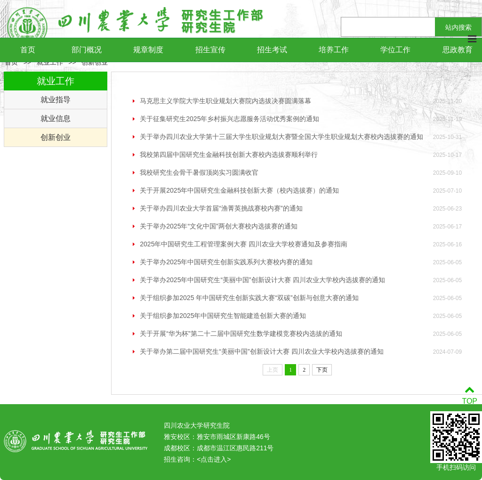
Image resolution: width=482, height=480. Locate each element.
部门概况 (87, 50)
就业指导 (55, 100)
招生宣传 (210, 50)
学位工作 (395, 50)
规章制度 (148, 50)
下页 (322, 369)
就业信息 (55, 118)
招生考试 (272, 50)
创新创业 (94, 62)
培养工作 (334, 50)
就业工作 (50, 62)
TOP (469, 395)
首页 (27, 50)
